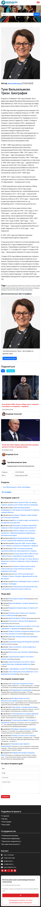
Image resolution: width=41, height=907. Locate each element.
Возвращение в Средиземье (21, 690)
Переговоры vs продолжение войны (24, 707)
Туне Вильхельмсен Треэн (17, 462)
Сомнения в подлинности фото (22, 683)
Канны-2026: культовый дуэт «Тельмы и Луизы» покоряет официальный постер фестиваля (19, 576)
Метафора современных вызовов (23, 729)
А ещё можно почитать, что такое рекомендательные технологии (20, 901)
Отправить (5, 796)
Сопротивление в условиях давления (24, 714)
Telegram (10, 371)
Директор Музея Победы (17, 618)
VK (3, 371)
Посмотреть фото (9, 358)
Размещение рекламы (10, 835)
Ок (20, 895)
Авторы (5, 819)
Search (37, 14)
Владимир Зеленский (14, 414)
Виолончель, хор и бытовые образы (21, 652)
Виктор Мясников (15, 83)
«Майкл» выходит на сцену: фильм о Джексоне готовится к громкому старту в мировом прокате (20, 561)
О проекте (5, 816)
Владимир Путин (12, 454)
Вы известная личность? (11, 844)
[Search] (17, 14)
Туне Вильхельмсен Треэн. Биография (16, 487)
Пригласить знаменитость (11, 841)
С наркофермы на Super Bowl (18, 669)
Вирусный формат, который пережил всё (23, 603)
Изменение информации (11, 838)
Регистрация (6, 822)
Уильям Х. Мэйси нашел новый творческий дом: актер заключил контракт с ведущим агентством (18, 568)
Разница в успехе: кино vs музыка (23, 735)
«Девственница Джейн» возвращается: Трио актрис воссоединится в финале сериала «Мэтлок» (20, 510)
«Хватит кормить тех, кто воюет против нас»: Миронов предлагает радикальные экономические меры (18, 533)
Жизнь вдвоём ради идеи (17, 599)
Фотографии (6, 492)
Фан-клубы (6, 825)
